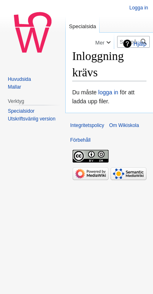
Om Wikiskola (124, 125)
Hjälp (139, 43)
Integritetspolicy (87, 125)
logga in (108, 92)
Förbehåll (80, 140)
